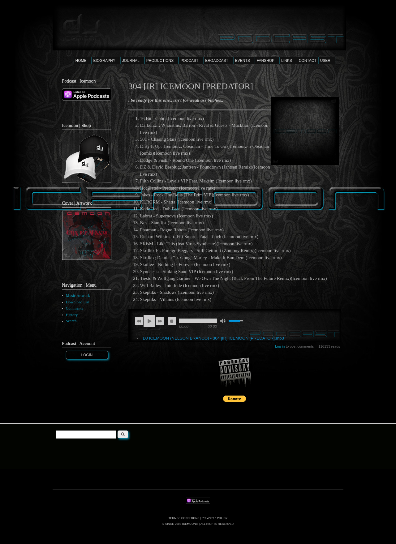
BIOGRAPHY (104, 60)
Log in (280, 346)
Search (71, 321)
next (160, 321)
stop (171, 321)
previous (139, 321)
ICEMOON (189, 523)
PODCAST (189, 60)
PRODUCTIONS (160, 60)
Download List (77, 302)
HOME (81, 60)
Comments (74, 308)
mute (223, 321)
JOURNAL (131, 60)
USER (325, 60)
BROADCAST (216, 60)
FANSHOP (265, 60)
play (149, 321)
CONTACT (307, 60)
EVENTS (242, 60)
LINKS (286, 60)
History (72, 315)
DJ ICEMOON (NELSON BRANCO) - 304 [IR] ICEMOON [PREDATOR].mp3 (213, 338)
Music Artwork (78, 295)
